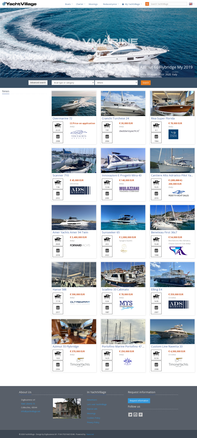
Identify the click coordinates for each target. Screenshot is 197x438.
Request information (139, 400)
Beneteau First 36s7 (164, 232)
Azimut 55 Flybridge (66, 346)
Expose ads (92, 408)
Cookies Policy (93, 418)
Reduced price (110, 4)
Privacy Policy (93, 422)
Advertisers (92, 399)
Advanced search (38, 82)
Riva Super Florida (163, 118)
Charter (79, 4)
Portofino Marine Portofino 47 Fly (124, 346)
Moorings (93, 4)
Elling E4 (156, 289)
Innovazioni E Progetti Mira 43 (121, 175)
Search (146, 82)
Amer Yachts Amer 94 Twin (70, 232)
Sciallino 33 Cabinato (115, 289)
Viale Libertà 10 (28, 403)
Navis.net (90, 434)
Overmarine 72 (62, 118)
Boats (68, 4)
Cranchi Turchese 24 (115, 118)
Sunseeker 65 (111, 232)
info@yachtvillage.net (30, 411)
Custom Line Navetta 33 (166, 346)
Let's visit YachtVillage (97, 404)
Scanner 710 (61, 175)
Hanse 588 (59, 289)
